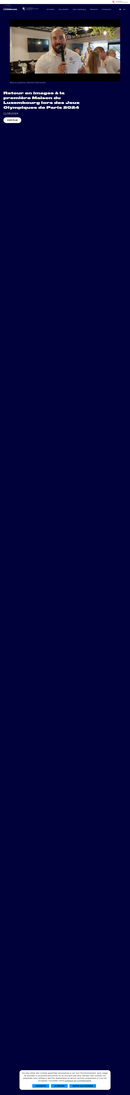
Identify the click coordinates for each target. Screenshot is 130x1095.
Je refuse (59, 1086)
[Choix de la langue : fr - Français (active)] (124, 9)
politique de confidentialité (78, 1081)
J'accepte (40, 1086)
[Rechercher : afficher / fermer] (120, 9)
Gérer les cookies (83, 1086)
